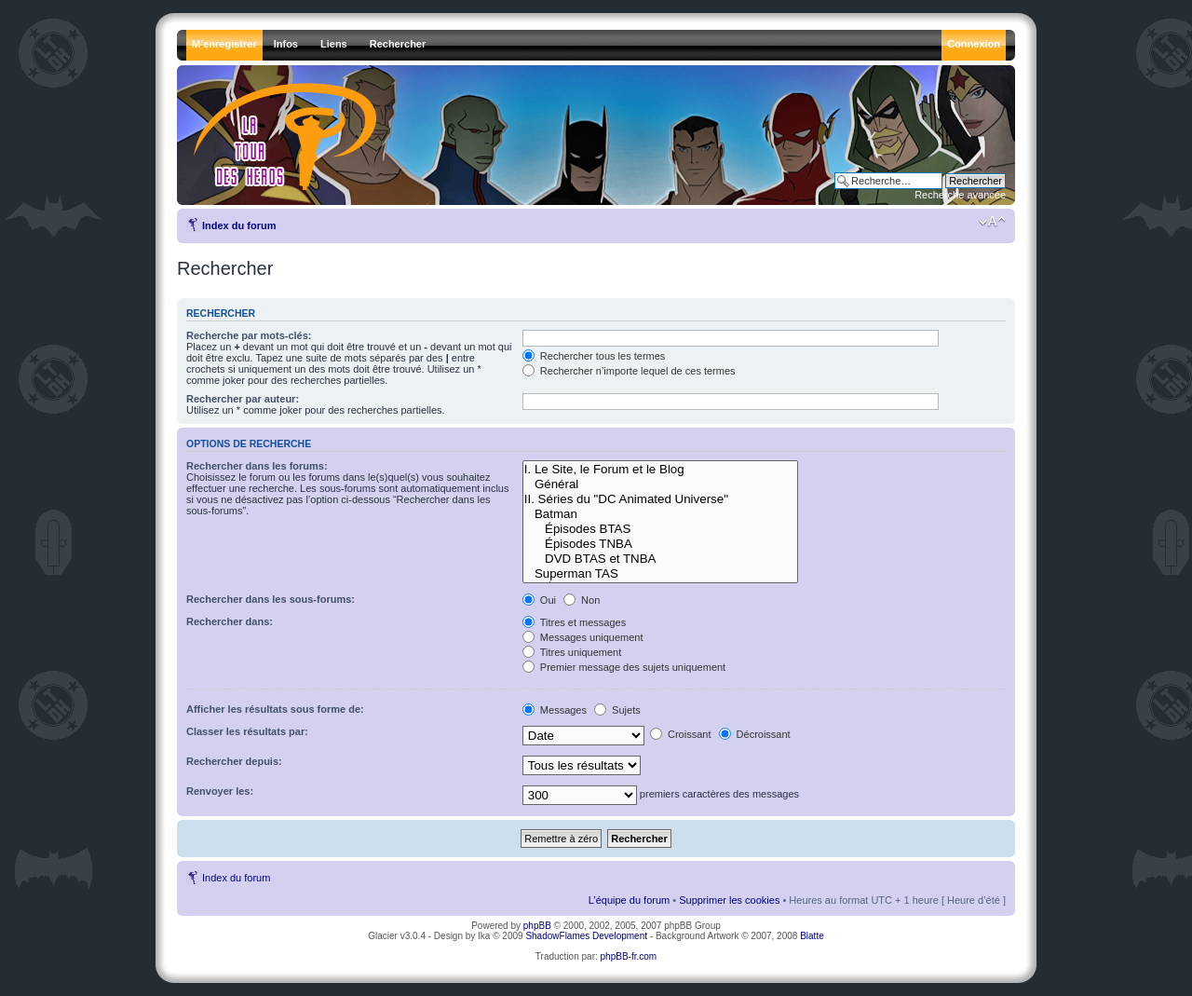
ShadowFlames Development (586, 936)
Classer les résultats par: (247, 731)
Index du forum (239, 225)
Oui (539, 600)
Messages (554, 710)
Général (660, 484)
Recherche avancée (960, 194)
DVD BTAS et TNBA (660, 559)
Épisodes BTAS (660, 529)
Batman (660, 514)
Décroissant (755, 734)
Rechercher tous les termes (594, 356)
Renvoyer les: (219, 791)
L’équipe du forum (629, 900)
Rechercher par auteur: (242, 398)
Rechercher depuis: (234, 761)
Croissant (680, 734)
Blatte (812, 936)
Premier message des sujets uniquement (623, 667)
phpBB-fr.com (629, 956)
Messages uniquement (582, 637)
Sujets (617, 710)
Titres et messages (574, 622)
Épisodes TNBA (660, 544)
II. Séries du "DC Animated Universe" (660, 499)
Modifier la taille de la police (992, 221)
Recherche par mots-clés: (249, 335)
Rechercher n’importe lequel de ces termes (629, 370)
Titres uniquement (572, 652)
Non (581, 600)
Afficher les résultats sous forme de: (275, 709)
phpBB (537, 926)
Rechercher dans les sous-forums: (270, 599)
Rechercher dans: (229, 621)
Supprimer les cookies (729, 900)
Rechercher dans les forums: (257, 465)
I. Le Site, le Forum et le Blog (660, 469)
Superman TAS (660, 573)
